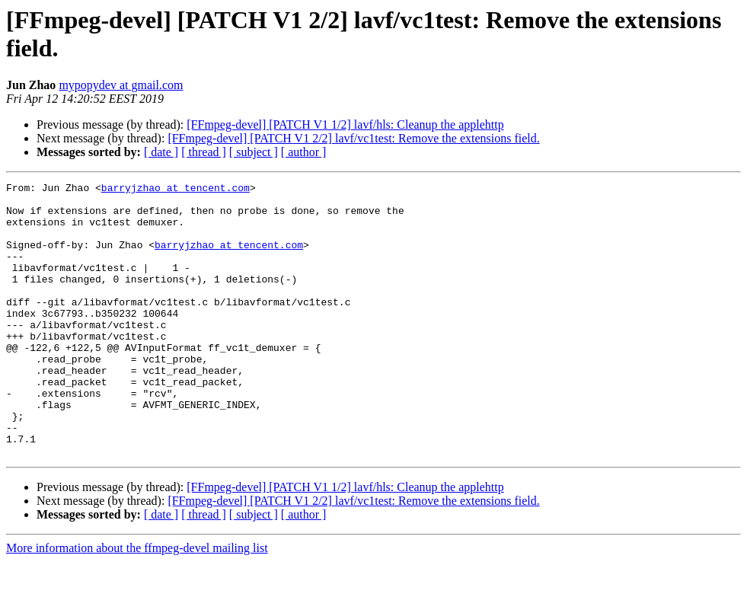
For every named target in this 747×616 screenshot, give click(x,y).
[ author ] (304, 151)
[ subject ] (253, 151)
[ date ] (161, 151)
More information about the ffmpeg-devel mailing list (137, 602)
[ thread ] (203, 151)
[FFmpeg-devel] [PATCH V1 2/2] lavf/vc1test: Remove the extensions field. (353, 138)
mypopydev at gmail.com (121, 84)
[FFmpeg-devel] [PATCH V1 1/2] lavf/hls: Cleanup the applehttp (345, 124)
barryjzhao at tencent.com (175, 189)
